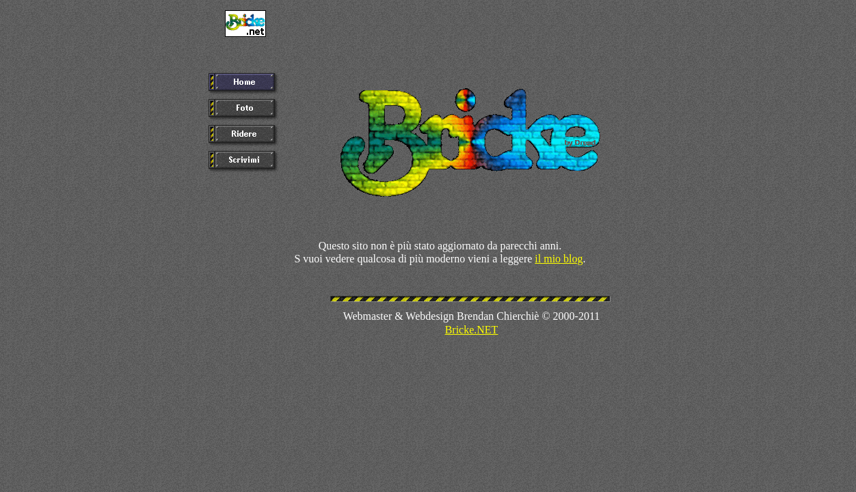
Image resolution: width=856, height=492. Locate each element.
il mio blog (559, 258)
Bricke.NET (471, 330)
